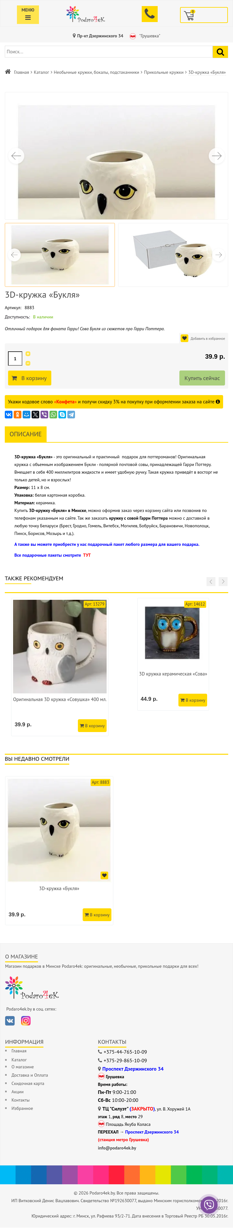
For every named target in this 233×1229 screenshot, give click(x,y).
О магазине (22, 1068)
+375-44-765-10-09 (125, 1053)
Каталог (41, 72)
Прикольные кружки (164, 72)
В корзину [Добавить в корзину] (34, 378)
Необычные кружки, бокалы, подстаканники (96, 72)
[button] (217, 156)
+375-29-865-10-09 (125, 1061)
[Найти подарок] (220, 52)
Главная (21, 72)
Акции (17, 1093)
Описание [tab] (26, 434)
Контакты (20, 1101)
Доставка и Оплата (29, 1076)
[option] (60, 851)
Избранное (22, 1109)
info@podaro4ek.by (117, 1149)
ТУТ (87, 555)
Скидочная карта (27, 1085)
